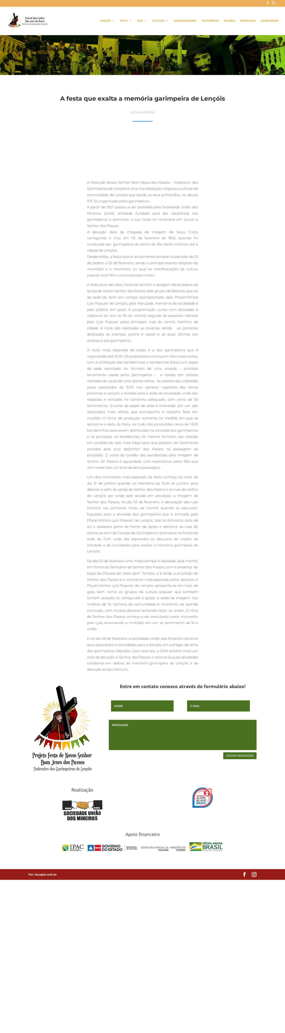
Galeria (229, 20)
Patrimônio (210, 20)
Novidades (248, 20)
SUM (140, 20)
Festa (124, 20)
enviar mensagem (240, 756)
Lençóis (105, 20)
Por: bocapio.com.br (42, 874)
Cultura (158, 20)
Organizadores (185, 20)
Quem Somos (270, 20)
